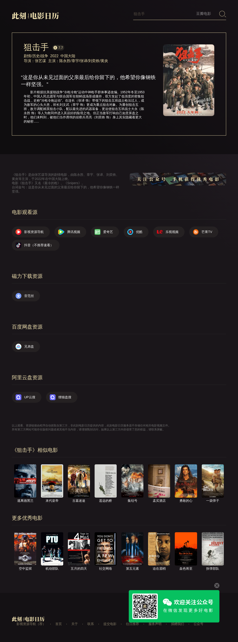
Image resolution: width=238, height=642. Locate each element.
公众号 (198, 624)
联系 (90, 624)
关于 (74, 624)
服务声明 (155, 624)
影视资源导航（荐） (31, 624)
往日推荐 (132, 624)
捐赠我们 (177, 624)
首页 (58, 624)
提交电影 (109, 624)
